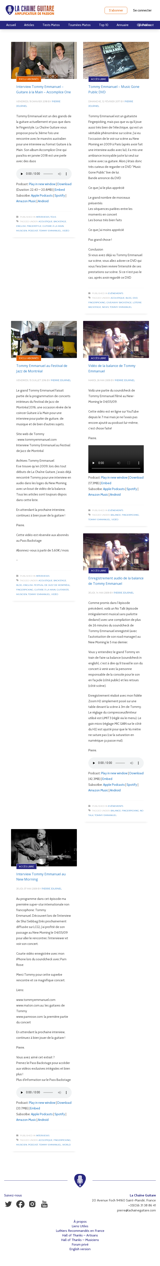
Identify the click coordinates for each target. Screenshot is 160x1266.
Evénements (115, 293)
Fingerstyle (34, 226)
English (21, 226)
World (66, 1144)
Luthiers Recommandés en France (80, 1231)
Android (43, 201)
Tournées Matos (79, 25)
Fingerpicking (96, 302)
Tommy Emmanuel (50, 230)
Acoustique (45, 221)
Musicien (21, 230)
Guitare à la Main (53, 226)
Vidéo (65, 230)
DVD (135, 298)
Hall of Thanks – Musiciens (80, 1240)
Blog (129, 298)
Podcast (33, 230)
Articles (29, 25)
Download (64, 184)
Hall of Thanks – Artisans (80, 1235)
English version (80, 1249)
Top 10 (103, 25)
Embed (60, 190)
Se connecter (142, 10)
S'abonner (116, 10)
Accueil (11, 25)
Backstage (60, 221)
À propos (80, 1222)
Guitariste (63, 589)
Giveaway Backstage (119, 302)
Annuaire (123, 25)
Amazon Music (26, 201)
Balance (116, 515)
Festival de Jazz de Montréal (52, 585)
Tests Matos (51, 25)
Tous (53, 217)
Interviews (42, 217)
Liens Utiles (80, 1226)
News (105, 307)
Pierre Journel (61, 380)
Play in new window (42, 184)
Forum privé (80, 1244)
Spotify (60, 195)
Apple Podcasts (42, 195)
